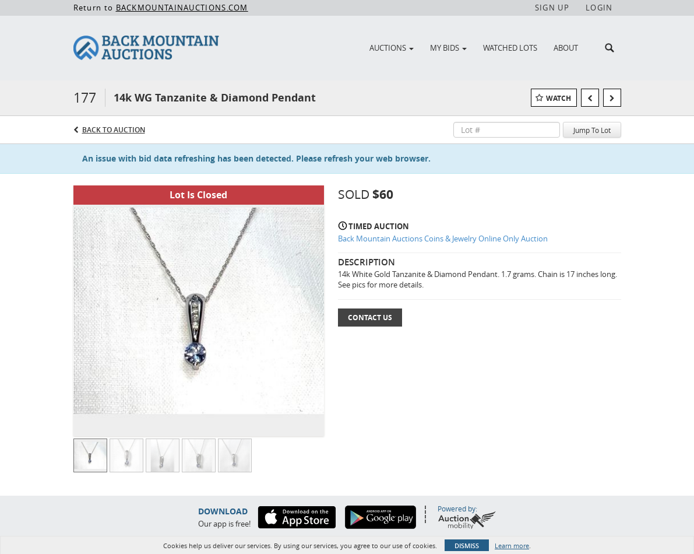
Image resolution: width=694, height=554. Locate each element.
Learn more (512, 545)
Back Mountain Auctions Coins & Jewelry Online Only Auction (443, 238)
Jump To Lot (592, 130)
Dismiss (467, 545)
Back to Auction (113, 130)
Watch (558, 98)
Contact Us (370, 317)
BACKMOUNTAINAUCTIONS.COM (182, 7)
